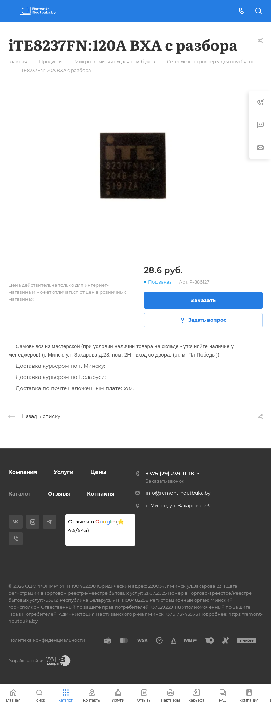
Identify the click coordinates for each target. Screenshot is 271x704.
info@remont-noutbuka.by (178, 493)
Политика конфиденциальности (46, 640)
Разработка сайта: (25, 661)
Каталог (19, 493)
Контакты (101, 493)
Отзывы (59, 493)
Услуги (64, 472)
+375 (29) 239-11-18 (170, 473)
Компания (22, 472)
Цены (98, 472)
